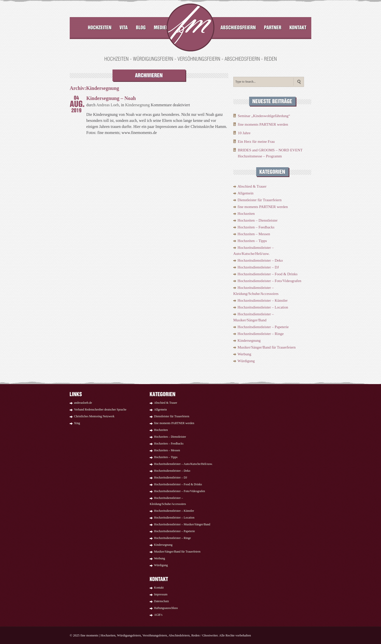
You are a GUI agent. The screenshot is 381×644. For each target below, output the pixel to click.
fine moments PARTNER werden (263, 124)
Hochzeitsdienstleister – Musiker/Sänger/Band (182, 524)
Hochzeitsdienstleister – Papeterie (263, 327)
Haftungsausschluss (166, 608)
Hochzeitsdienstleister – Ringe (261, 334)
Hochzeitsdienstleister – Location (263, 307)
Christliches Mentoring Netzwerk (94, 416)
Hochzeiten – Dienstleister (258, 220)
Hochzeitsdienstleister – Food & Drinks (267, 274)
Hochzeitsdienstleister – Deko (260, 260)
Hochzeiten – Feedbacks (256, 227)
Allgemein (245, 193)
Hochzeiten (246, 214)
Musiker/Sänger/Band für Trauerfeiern (267, 347)
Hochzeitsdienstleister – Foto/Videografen (269, 281)
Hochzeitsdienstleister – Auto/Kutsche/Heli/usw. (183, 464)
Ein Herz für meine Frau (256, 142)
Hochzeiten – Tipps (252, 241)
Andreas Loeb (107, 105)
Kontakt (159, 587)
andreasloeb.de (83, 402)
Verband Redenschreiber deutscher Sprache (100, 409)
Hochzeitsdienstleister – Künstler (263, 300)
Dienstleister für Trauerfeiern (260, 200)
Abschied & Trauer (252, 186)
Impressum (160, 594)
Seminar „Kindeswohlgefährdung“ (264, 116)
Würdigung (246, 361)
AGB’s (158, 615)
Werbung (244, 354)
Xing (77, 423)
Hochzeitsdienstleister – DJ (258, 267)
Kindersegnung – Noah (111, 98)
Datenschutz (161, 601)
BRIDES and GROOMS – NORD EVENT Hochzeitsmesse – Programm (270, 153)
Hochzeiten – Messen (254, 234)
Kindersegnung (137, 105)
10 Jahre (244, 133)
